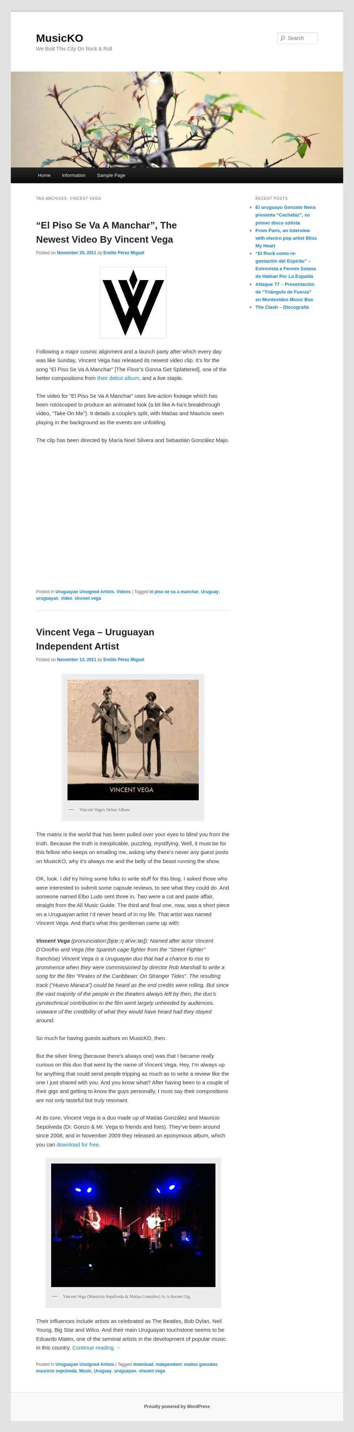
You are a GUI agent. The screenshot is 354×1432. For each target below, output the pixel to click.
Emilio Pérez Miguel (123, 252)
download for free (78, 1144)
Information (74, 175)
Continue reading (96, 1347)
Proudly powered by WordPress (177, 1406)
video (66, 598)
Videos (123, 591)
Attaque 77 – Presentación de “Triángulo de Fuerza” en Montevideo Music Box (284, 292)
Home (44, 175)
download (143, 1364)
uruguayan (47, 598)
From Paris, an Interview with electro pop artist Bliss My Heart (286, 238)
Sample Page (111, 175)
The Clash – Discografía (282, 307)
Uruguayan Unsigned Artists (84, 591)
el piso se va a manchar (174, 591)
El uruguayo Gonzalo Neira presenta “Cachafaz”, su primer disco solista (285, 215)
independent (169, 1364)
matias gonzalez (201, 1364)
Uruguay (210, 591)
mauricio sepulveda (56, 1371)
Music (85, 1371)
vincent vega (88, 598)
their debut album (118, 378)
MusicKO (59, 38)
